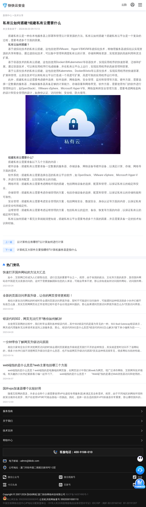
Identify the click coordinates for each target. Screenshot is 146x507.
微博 (137, 484)
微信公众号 (11, 477)
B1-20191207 (130, 503)
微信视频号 (67, 477)
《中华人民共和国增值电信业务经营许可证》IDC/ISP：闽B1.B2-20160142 (84, 503)
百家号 (65, 484)
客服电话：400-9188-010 (76, 452)
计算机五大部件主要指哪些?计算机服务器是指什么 (47, 249)
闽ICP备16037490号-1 (77, 494)
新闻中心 (7, 15)
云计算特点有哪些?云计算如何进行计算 (40, 241)
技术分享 (18, 15)
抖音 (137, 477)
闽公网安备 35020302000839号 (21, 499)
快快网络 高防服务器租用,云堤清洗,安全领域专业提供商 (14, 5)
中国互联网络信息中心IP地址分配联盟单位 (24, 503)
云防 (124, 4)
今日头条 (10, 484)
